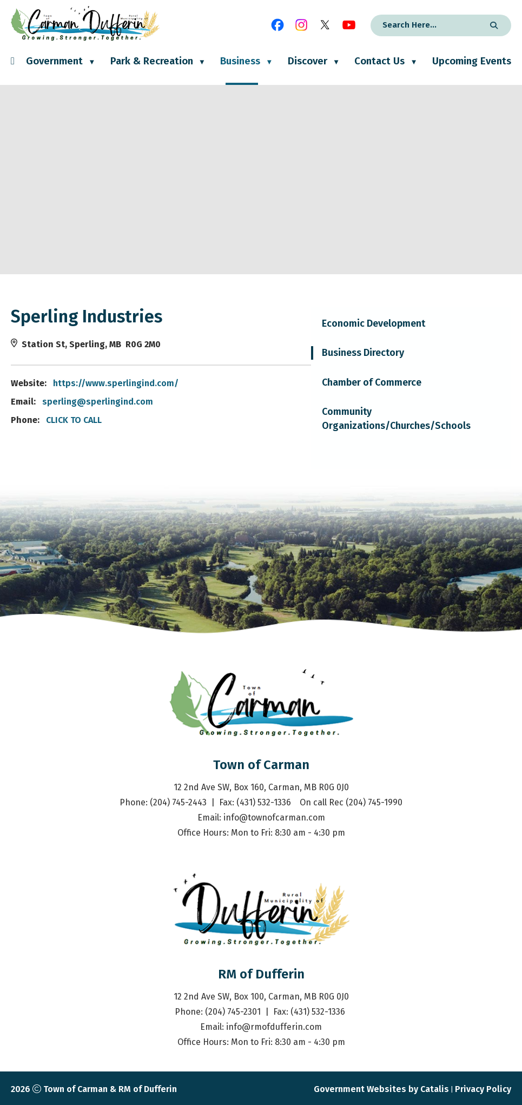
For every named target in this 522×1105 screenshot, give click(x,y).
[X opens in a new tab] (325, 24)
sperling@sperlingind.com (308, 401)
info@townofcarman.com (274, 817)
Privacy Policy (483, 1089)
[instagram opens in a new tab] (301, 24)
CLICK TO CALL (285, 420)
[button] (492, 25)
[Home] (13, 70)
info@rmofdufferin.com (274, 1027)
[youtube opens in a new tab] (348, 24)
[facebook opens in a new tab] (277, 24)
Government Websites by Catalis (381, 1089)
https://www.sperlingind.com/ (326, 383)
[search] (426, 25)
